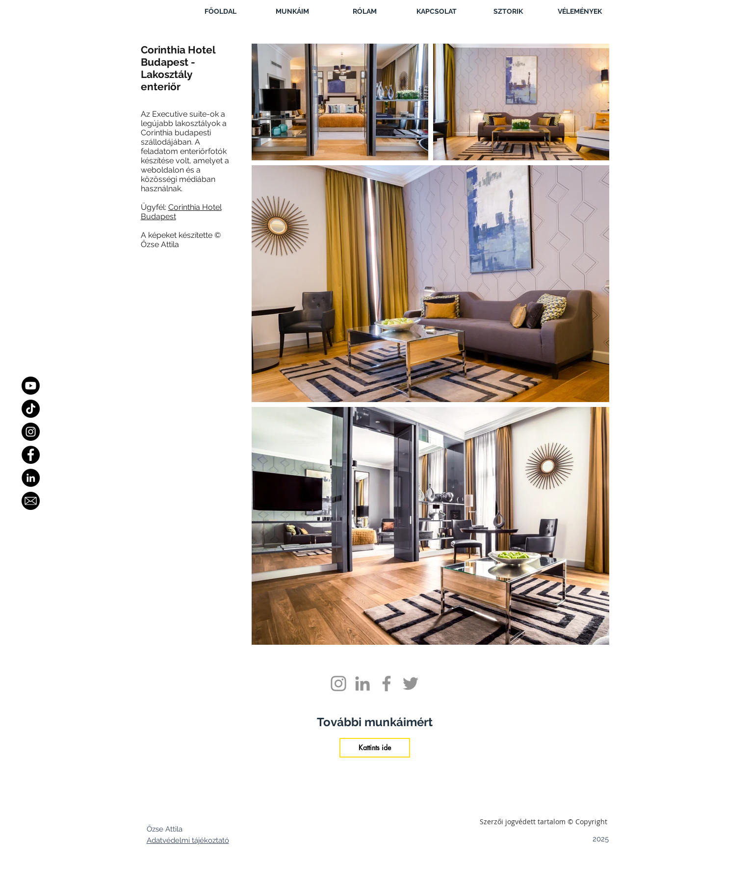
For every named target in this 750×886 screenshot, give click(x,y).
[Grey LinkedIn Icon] (362, 683)
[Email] (31, 501)
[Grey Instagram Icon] (338, 683)
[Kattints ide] (374, 748)
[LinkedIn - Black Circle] (31, 478)
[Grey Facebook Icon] (386, 683)
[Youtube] (31, 386)
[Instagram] (31, 432)
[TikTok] (31, 409)
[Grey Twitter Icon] (410, 683)
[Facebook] (31, 455)
